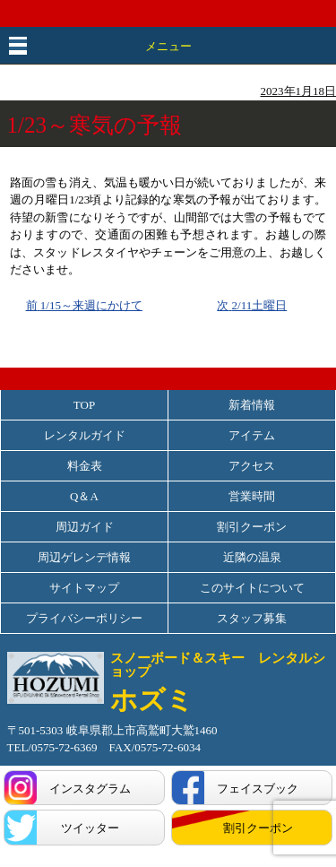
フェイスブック (257, 788)
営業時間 (251, 496)
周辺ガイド (85, 526)
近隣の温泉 (252, 557)
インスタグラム (90, 788)
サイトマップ (84, 587)
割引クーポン (252, 526)
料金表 (84, 466)
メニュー (168, 46)
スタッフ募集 (252, 618)
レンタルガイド (84, 435)
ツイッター (90, 828)
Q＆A (84, 496)
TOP (84, 405)
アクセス (251, 466)
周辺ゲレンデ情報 (84, 557)
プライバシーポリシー (84, 618)
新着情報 (251, 405)
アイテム (251, 435)
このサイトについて (252, 587)
